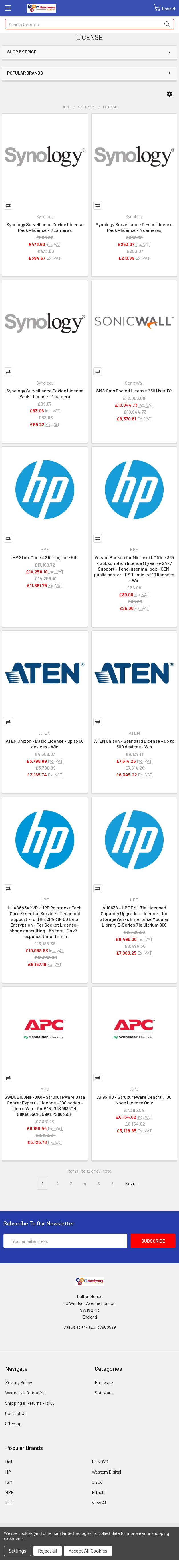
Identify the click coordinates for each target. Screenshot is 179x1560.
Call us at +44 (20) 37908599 (89, 1327)
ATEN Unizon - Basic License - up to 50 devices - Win (45, 743)
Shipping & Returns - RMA (29, 1403)
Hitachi (99, 1492)
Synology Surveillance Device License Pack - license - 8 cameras (44, 227)
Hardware (104, 1382)
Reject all (47, 1551)
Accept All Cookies (88, 1551)
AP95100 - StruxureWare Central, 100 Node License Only (134, 1099)
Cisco (97, 1482)
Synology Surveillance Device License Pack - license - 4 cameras (134, 227)
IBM (8, 1482)
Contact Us (16, 1413)
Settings (17, 1551)
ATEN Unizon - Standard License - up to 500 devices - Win (134, 743)
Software (104, 1392)
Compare (8, 205)
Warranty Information (25, 1392)
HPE (9, 1492)
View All (99, 1502)
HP (8, 1471)
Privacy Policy (18, 1382)
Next (133, 1184)
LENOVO (100, 1461)
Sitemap (13, 1423)
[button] (169, 94)
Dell (8, 1461)
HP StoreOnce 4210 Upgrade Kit (45, 557)
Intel (9, 1502)
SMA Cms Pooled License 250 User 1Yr (134, 390)
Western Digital (106, 1471)
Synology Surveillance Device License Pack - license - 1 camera (44, 393)
